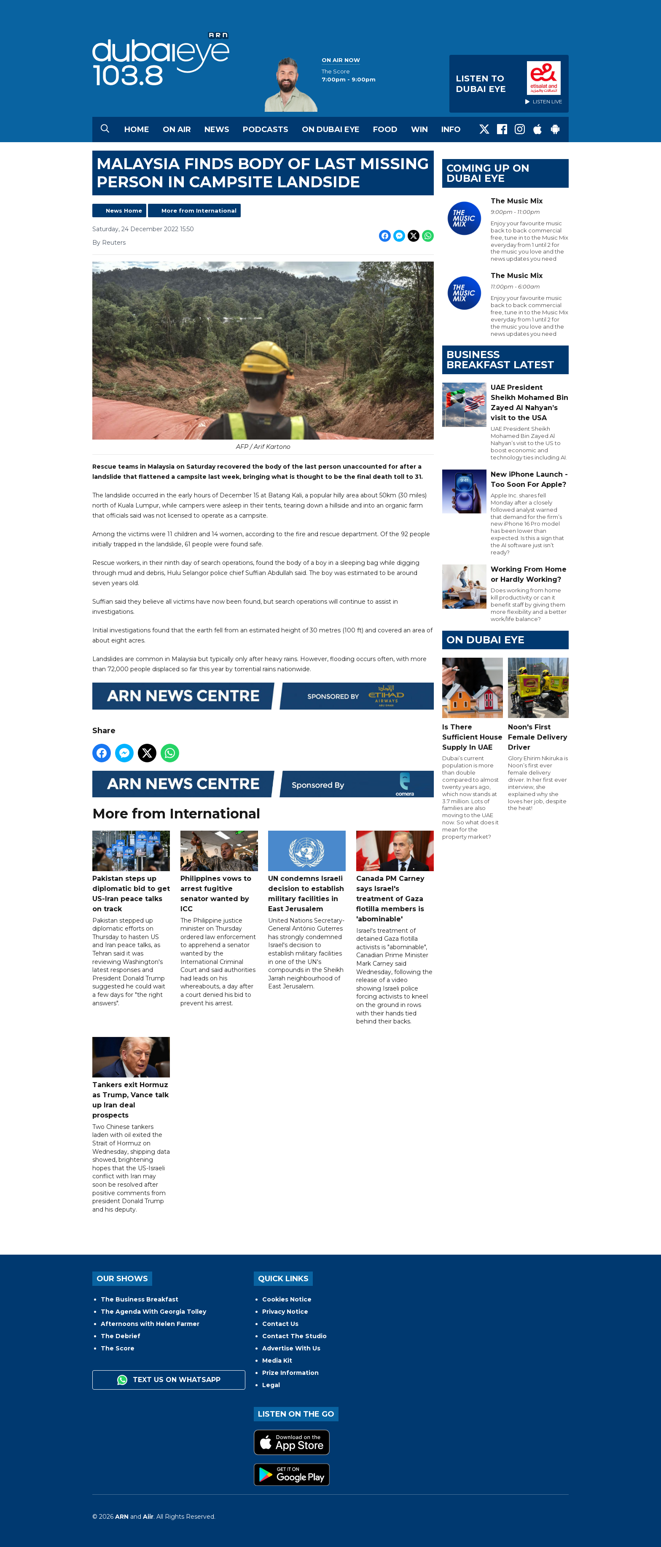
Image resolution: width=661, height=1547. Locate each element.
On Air (177, 129)
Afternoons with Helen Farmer (150, 1324)
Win (419, 129)
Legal (271, 1385)
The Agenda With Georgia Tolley (153, 1311)
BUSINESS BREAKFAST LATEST (500, 359)
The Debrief (120, 1336)
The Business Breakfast (139, 1299)
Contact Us (280, 1324)
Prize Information (290, 1373)
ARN (122, 1516)
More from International (198, 210)
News (216, 129)
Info (451, 129)
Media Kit (277, 1360)
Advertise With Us (291, 1348)
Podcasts (265, 129)
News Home (124, 210)
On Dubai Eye (331, 129)
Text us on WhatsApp (168, 1380)
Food (385, 129)
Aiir (148, 1516)
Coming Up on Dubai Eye (487, 173)
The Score (117, 1348)
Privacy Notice (285, 1311)
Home (136, 129)
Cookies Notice (287, 1299)
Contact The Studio (294, 1336)
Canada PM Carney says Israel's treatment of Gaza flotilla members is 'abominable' (395, 877)
